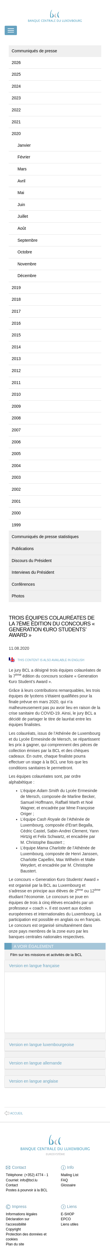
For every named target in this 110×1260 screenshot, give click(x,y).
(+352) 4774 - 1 (36, 1175)
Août (22, 228)
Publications (23, 548)
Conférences (23, 584)
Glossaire (68, 1185)
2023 (16, 98)
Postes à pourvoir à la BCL (27, 1190)
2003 (16, 477)
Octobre (25, 252)
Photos (18, 596)
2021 (16, 122)
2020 (16, 133)
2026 (16, 62)
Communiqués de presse (34, 51)
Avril (21, 181)
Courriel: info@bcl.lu (21, 1180)
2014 (16, 347)
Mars (22, 169)
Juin (21, 204)
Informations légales (21, 1214)
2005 (16, 453)
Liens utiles (69, 1224)
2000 (16, 513)
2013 (16, 358)
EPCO (66, 1219)
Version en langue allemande (35, 1063)
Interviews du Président (33, 572)
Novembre (27, 264)
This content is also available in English (51, 660)
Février (24, 157)
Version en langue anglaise (33, 1081)
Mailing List (69, 1175)
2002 (16, 489)
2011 (16, 382)
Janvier (24, 145)
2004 (16, 465)
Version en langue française (34, 965)
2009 (16, 406)
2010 (16, 394)
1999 (16, 525)
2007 (16, 430)
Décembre (27, 275)
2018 (16, 299)
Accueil (16, 1113)
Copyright (13, 1229)
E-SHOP (67, 1214)
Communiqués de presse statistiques (45, 536)
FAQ (64, 1180)
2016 (16, 323)
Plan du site (15, 1244)
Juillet (23, 216)
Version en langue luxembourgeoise (41, 1044)
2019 (16, 287)
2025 (16, 74)
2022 (16, 110)
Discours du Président (32, 560)
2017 (16, 311)
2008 (16, 418)
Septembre (27, 240)
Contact (12, 1185)
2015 (16, 335)
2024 (16, 86)
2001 (16, 501)
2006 (16, 442)
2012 (16, 370)
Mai (21, 192)
